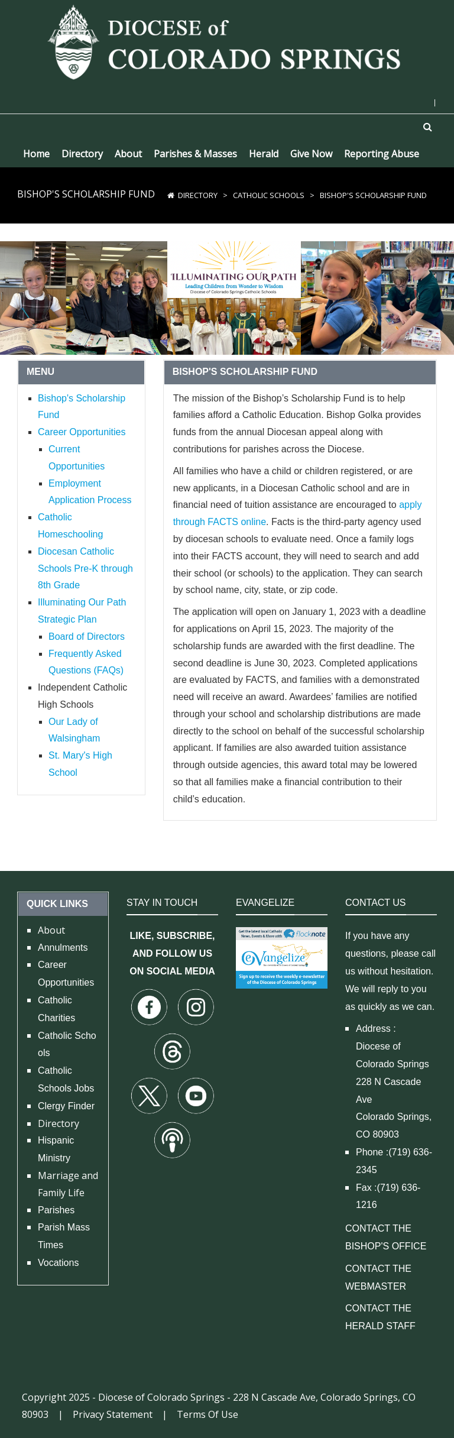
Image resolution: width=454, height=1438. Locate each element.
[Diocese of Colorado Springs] (227, 41)
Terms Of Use (207, 1414)
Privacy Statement (113, 1414)
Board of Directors (86, 636)
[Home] (170, 195)
